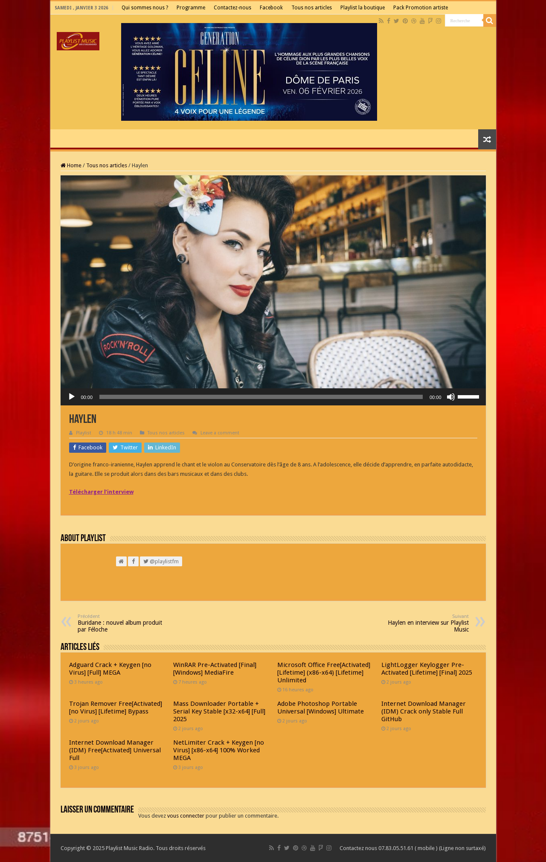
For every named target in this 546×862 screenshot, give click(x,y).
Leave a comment (219, 433)
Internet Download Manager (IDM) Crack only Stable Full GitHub (423, 711)
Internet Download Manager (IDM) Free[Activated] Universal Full (115, 750)
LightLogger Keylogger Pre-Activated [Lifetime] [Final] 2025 (426, 668)
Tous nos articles (311, 8)
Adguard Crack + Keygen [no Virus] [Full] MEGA (110, 668)
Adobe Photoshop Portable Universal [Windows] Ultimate (320, 707)
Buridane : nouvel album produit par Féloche (121, 623)
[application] (273, 396)
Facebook (271, 8)
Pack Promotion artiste (420, 8)
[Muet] (451, 397)
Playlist (83, 433)
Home (71, 165)
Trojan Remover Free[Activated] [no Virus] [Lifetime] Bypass (115, 707)
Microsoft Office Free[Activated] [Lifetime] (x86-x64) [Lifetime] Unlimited (323, 672)
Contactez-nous (232, 8)
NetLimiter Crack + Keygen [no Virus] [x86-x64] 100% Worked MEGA (218, 750)
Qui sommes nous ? (145, 8)
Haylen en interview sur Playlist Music (425, 623)
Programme (191, 8)
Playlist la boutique (362, 8)
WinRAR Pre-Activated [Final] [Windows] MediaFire (214, 668)
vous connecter (185, 815)
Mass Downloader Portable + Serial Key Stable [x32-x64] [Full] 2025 (219, 711)
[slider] (261, 397)
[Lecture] (71, 397)
